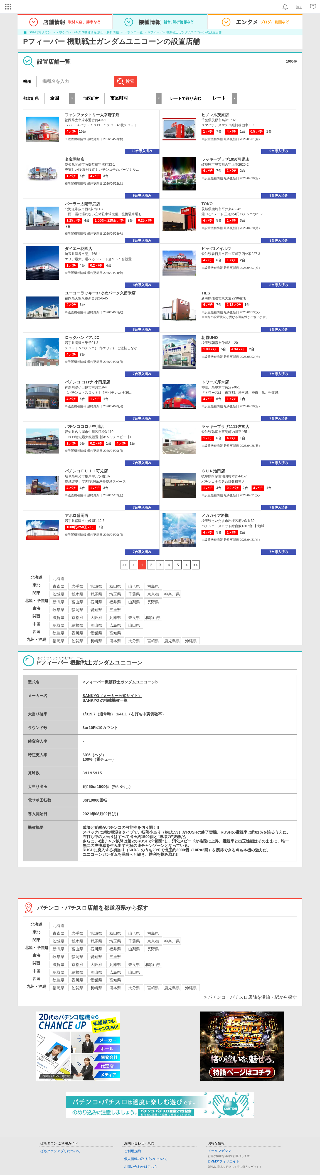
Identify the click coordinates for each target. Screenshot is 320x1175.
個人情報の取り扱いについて (146, 1159)
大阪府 (96, 617)
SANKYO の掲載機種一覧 (105, 700)
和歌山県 (153, 617)
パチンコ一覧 (133, 32)
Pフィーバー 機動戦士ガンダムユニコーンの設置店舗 (184, 32)
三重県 (115, 610)
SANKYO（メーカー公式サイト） (112, 695)
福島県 (153, 586)
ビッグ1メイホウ (216, 248)
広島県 (115, 625)
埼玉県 (115, 594)
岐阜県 (58, 610)
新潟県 (58, 602)
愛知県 (96, 610)
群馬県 (96, 594)
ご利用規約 (132, 1151)
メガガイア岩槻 (215, 515)
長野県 (153, 602)
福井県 (115, 602)
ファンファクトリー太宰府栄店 (92, 115)
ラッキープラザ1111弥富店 (225, 426)
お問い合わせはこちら (140, 1167)
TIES (205, 293)
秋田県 (115, 586)
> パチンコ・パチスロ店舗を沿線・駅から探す (250, 997)
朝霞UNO (209, 337)
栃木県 (77, 594)
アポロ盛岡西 (76, 515)
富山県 (77, 602)
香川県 (77, 633)
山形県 (134, 586)
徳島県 (58, 633)
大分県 (134, 641)
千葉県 (134, 594)
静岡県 (77, 610)
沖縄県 (191, 641)
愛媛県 (96, 633)
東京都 (153, 594)
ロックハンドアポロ (82, 337)
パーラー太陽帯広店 (82, 204)
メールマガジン (219, 1151)
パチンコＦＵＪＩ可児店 (86, 471)
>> (195, 565)
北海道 (58, 578)
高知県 (115, 633)
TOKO (207, 204)
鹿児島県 (172, 641)
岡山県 (96, 625)
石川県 (96, 602)
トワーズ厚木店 (215, 382)
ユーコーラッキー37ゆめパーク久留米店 (100, 293)
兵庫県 (115, 617)
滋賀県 (58, 617)
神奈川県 (172, 594)
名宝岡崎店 (74, 159)
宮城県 (96, 586)
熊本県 (115, 641)
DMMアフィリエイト (223, 1161)
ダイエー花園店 (78, 248)
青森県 (58, 586)
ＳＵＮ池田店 (213, 471)
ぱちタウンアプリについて (60, 1151)
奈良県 (134, 617)
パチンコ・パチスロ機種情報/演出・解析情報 (88, 32)
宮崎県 (153, 641)
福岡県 (58, 641)
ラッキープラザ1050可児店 (225, 159)
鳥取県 (58, 625)
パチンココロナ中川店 (84, 426)
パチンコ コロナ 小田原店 (87, 382)
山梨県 (134, 602)
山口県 (134, 625)
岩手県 (77, 586)
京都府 (77, 617)
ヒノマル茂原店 (215, 115)
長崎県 (96, 641)
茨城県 (58, 594)
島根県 (77, 625)
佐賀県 (77, 641)
